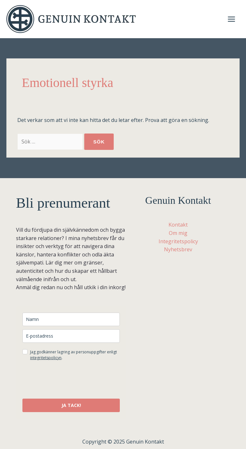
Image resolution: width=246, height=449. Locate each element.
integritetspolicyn (46, 357)
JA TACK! (71, 405)
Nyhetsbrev (178, 249)
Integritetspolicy (178, 241)
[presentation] (71, 379)
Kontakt (178, 224)
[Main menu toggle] (231, 19)
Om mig (178, 233)
